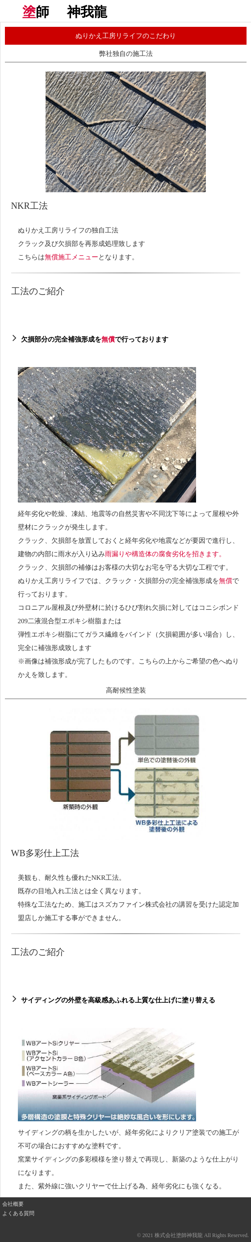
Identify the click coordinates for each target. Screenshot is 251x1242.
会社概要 (13, 1204)
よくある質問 (18, 1213)
